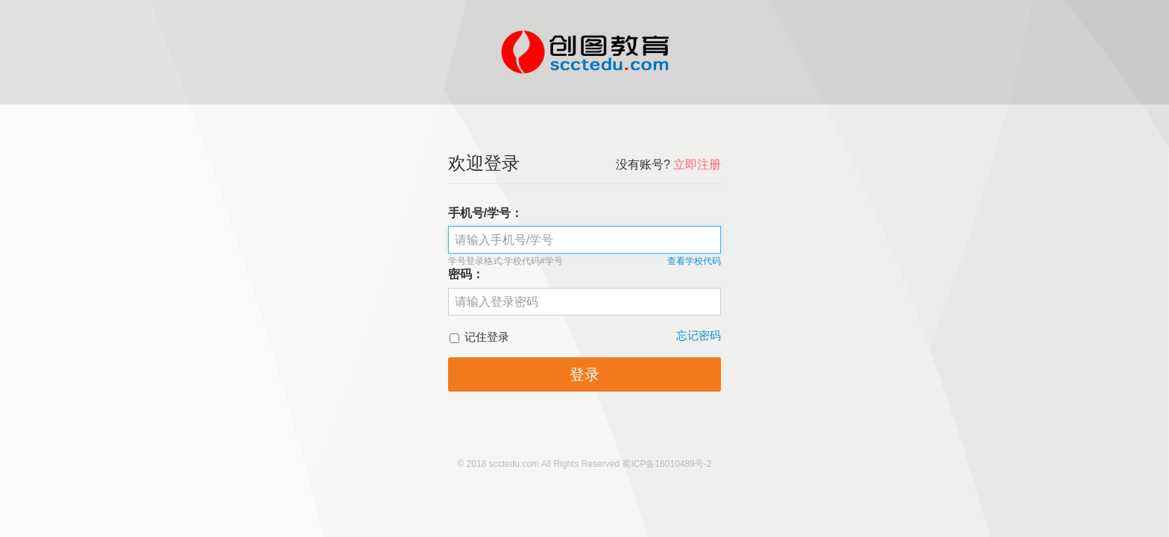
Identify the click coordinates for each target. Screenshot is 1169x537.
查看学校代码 (694, 261)
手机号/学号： (485, 213)
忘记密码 (698, 335)
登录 (584, 374)
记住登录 (479, 336)
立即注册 (697, 164)
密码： (466, 274)
